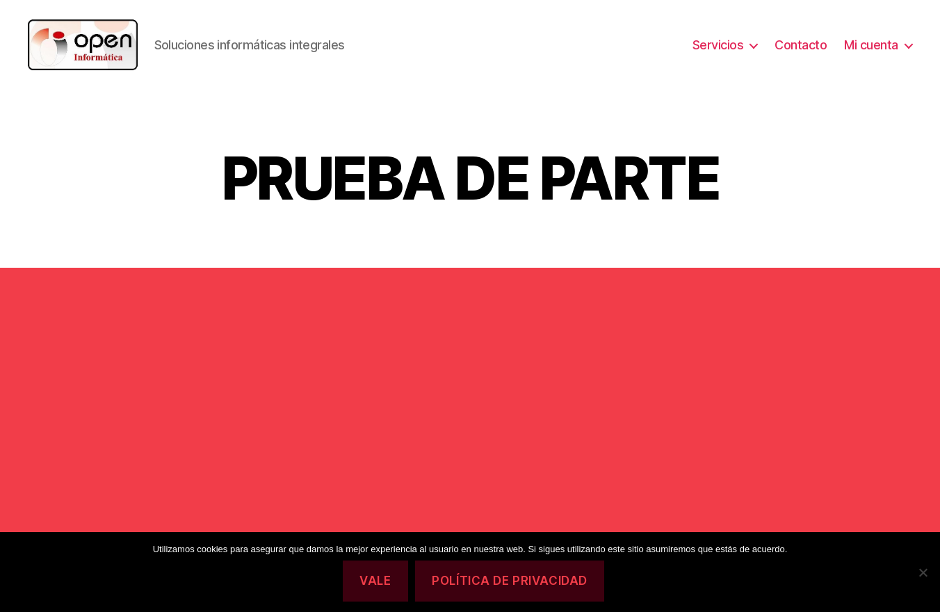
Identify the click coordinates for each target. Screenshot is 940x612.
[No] (923, 572)
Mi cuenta (871, 50)
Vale (375, 581)
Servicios (718, 50)
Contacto (801, 50)
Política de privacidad (509, 581)
